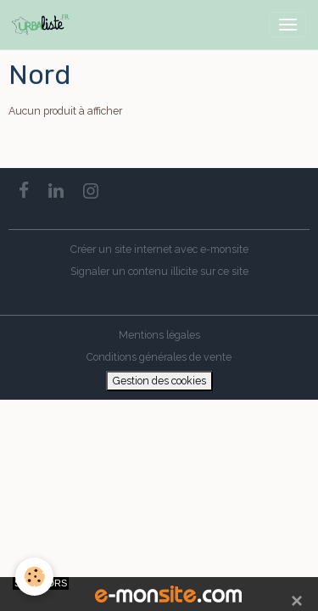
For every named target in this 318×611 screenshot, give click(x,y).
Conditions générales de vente (159, 356)
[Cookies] (34, 577)
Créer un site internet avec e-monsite (159, 249)
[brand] (43, 24)
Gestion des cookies (159, 380)
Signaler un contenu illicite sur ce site (159, 271)
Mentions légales (159, 334)
